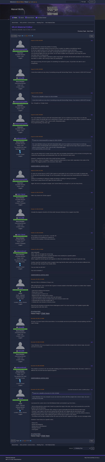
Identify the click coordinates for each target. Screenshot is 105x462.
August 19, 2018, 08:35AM (37, 40)
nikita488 (21, 78)
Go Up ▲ (97, 457)
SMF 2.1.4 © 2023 (9, 459)
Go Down (14, 35)
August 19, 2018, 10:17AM (37, 170)
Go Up (13, 440)
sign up (35, 2)
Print (91, 36)
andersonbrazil (21, 138)
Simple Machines (17, 459)
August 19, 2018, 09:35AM (37, 114)
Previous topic (82, 31)
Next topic (90, 31)
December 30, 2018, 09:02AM (37, 365)
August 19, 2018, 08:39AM (37, 69)
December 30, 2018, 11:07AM (37, 389)
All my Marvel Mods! (36, 311)
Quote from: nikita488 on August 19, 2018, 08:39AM (45, 96)
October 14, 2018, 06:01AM (37, 209)
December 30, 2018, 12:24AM (37, 279)
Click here (45, 313)
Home (14, 17)
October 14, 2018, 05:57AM (37, 192)
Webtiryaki (13, 457)
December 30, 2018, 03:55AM (37, 342)
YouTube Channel (41, 17)
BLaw (21, 288)
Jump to (71, 448)
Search (21, 17)
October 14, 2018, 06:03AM (37, 232)
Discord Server (29, 17)
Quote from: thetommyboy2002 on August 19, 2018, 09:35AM (48, 140)
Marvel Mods (17, 9)
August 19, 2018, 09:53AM (37, 136)
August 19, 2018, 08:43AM (37, 92)
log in (29, 2)
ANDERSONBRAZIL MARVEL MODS (40, 166)
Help (85, 457)
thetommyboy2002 (21, 49)
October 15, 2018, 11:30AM (37, 249)
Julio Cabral (21, 194)
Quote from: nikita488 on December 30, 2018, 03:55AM (46, 393)
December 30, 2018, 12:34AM (37, 318)
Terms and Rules (91, 457)
